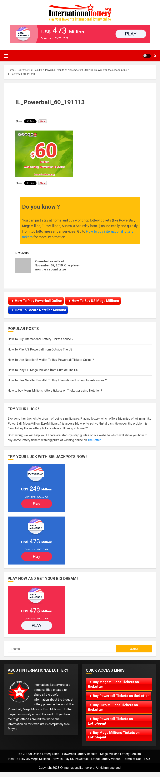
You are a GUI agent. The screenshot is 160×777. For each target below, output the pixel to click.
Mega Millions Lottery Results (120, 754)
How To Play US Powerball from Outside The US (40, 349)
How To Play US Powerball (70, 759)
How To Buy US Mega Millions (95, 301)
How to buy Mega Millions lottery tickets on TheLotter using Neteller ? (55, 390)
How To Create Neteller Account (40, 310)
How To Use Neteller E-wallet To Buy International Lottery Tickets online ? (57, 380)
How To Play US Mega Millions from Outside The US (43, 370)
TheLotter (94, 440)
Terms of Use (132, 759)
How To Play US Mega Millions (29, 759)
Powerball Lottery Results (79, 754)
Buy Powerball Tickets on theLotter (121, 696)
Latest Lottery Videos (106, 759)
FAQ (147, 759)
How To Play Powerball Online (38, 301)
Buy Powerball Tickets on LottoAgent (110, 721)
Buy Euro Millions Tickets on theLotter (113, 707)
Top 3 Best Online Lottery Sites (38, 754)
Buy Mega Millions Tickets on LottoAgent (114, 735)
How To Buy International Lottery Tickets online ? (40, 339)
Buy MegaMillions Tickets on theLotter (113, 684)
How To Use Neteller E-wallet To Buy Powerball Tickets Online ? (51, 360)
